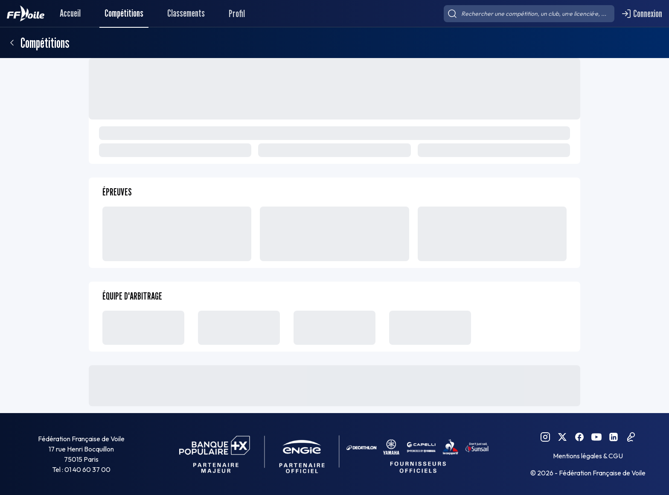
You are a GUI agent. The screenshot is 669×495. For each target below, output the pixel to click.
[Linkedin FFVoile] (613, 437)
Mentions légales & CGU (588, 455)
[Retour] (12, 43)
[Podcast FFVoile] (630, 437)
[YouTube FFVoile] (596, 437)
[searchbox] (529, 13)
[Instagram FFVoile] (545, 437)
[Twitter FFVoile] (562, 437)
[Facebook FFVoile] (579, 437)
